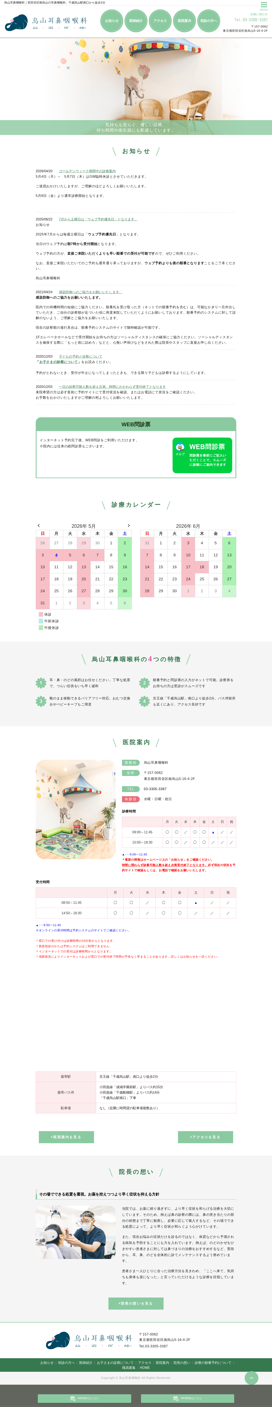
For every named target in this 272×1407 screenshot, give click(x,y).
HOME (145, 1370)
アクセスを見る (206, 1138)
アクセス (160, 21)
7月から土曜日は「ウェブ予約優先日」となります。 (98, 219)
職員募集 (129, 1370)
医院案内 (184, 21)
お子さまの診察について (58, 362)
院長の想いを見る (136, 1306)
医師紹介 (136, 21)
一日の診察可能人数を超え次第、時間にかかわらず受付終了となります (112, 387)
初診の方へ (208, 21)
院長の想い (182, 1365)
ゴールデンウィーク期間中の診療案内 (87, 171)
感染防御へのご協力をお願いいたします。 (90, 292)
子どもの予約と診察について (80, 356)
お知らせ (111, 21)
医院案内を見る (66, 1138)
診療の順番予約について (213, 1365)
